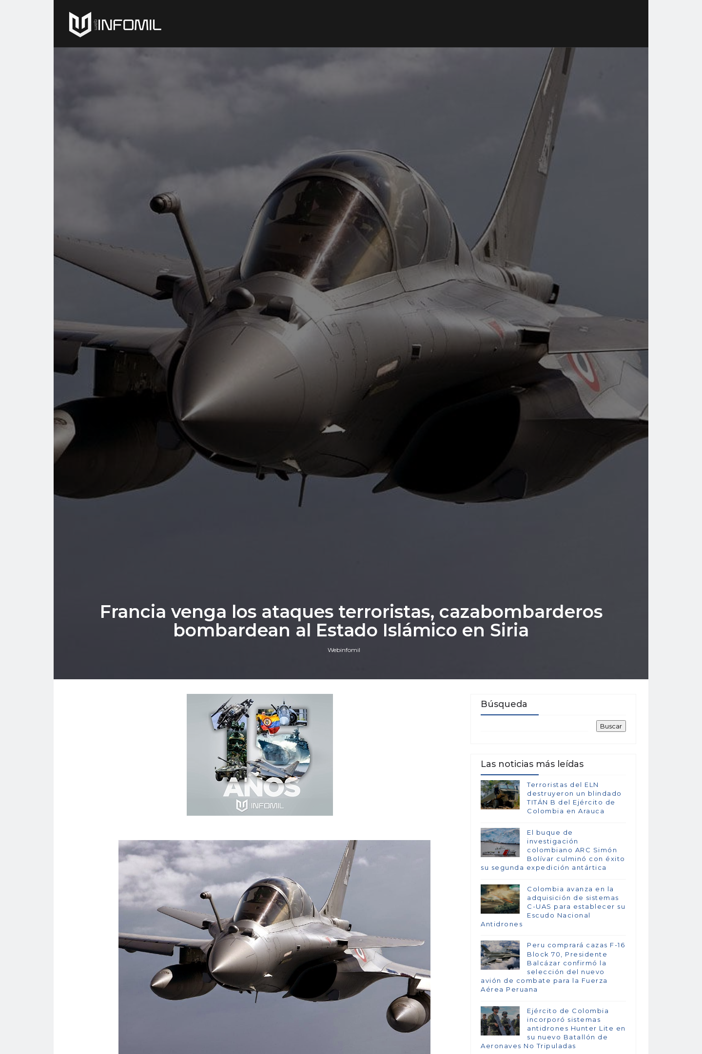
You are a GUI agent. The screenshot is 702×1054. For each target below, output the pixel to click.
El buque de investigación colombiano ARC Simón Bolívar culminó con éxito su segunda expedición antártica (553, 850)
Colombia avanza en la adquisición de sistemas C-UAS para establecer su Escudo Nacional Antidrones (553, 906)
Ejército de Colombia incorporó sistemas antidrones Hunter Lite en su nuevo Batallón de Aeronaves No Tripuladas (553, 1028)
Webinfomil (344, 649)
